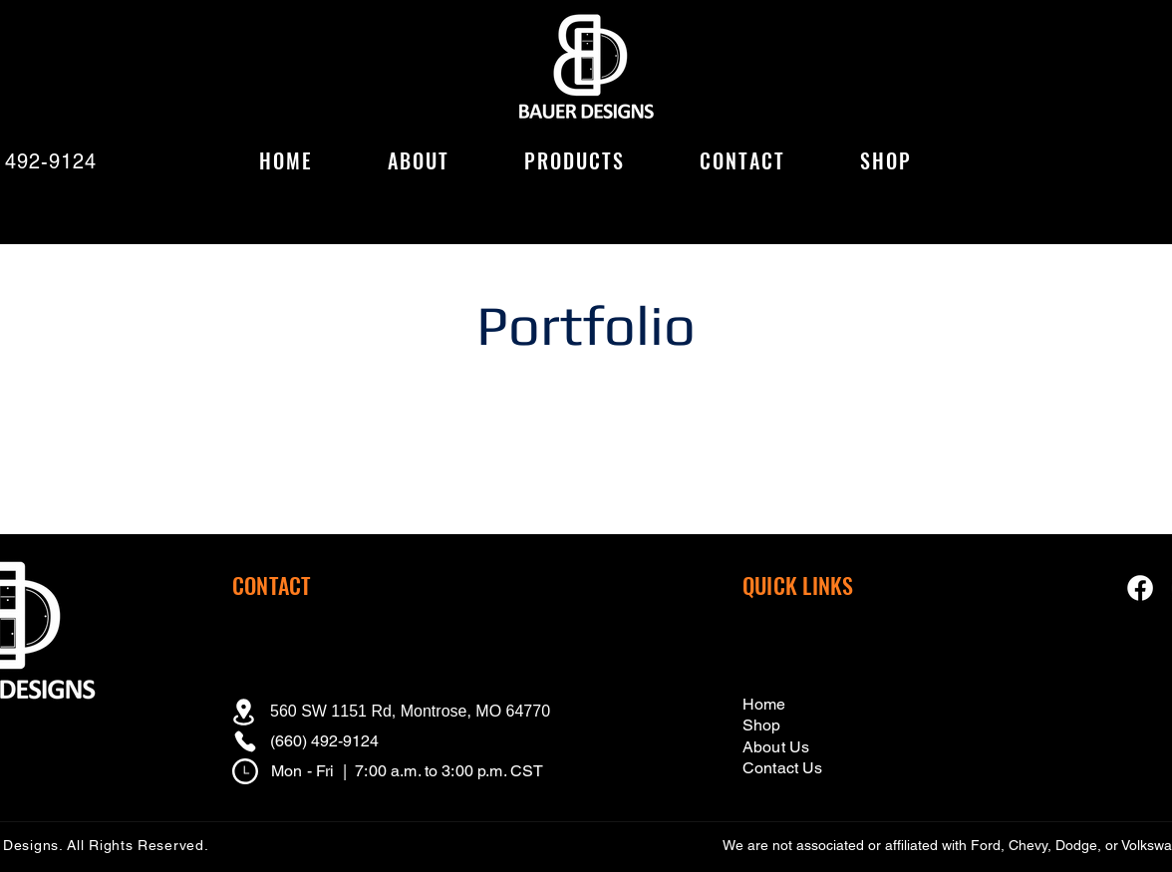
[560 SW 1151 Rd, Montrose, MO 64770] (397, 711)
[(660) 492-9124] (355, 741)
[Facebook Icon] (1140, 588)
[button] (574, 161)
